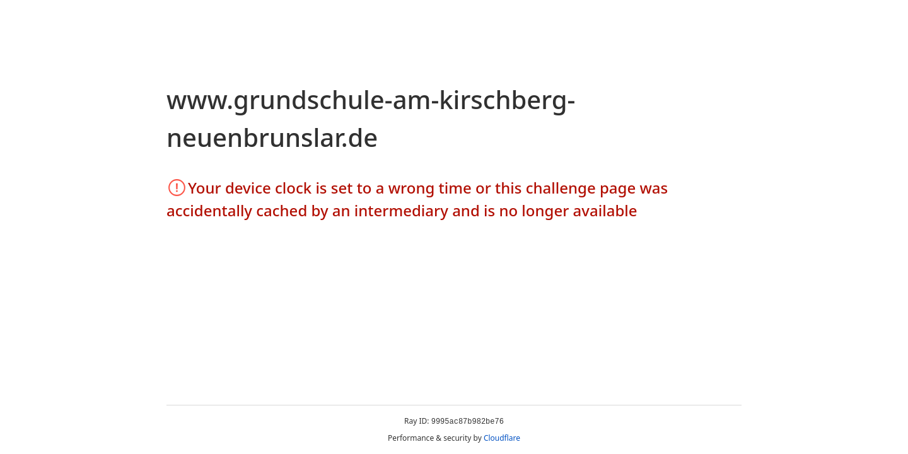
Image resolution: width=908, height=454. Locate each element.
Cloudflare (502, 438)
